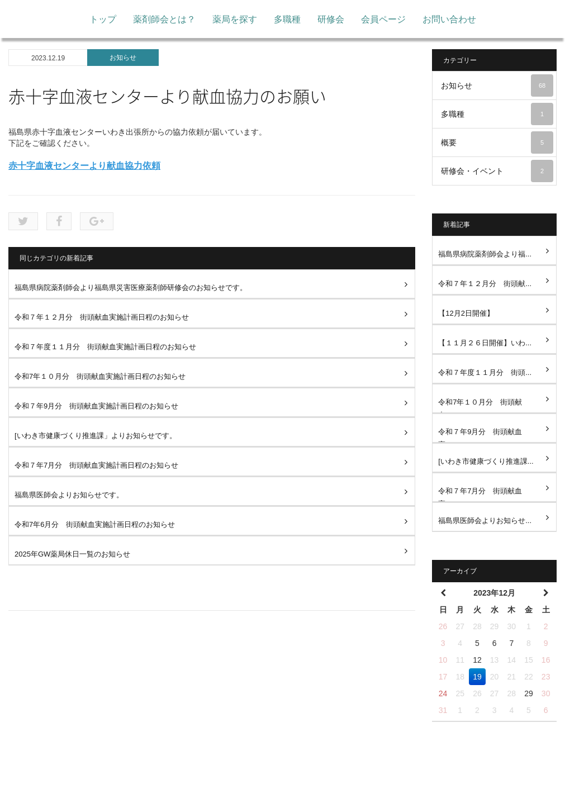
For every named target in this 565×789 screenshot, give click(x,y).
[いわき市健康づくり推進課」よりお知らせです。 (96, 435)
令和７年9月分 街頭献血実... (480, 435)
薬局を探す (234, 19)
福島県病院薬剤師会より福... (484, 254)
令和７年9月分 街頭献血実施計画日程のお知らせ (100, 406)
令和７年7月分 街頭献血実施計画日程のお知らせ (100, 465)
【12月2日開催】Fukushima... (466, 316)
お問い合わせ (449, 19)
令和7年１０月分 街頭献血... (480, 405)
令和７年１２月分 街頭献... (484, 283)
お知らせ (123, 57)
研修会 (330, 19)
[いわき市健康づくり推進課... (485, 461)
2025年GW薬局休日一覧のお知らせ (72, 554)
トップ (102, 19)
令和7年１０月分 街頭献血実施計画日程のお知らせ (100, 376)
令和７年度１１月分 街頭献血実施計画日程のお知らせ (105, 347)
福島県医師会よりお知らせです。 (69, 495)
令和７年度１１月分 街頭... (484, 372)
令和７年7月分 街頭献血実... (480, 494)
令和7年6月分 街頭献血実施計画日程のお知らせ (95, 524)
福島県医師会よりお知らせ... (484, 520)
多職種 (287, 19)
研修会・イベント (497, 171)
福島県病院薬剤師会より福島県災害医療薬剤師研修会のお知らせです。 (131, 287)
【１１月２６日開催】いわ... (484, 343)
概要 (497, 142)
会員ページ (383, 19)
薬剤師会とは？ (164, 19)
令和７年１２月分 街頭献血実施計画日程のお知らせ (102, 317)
